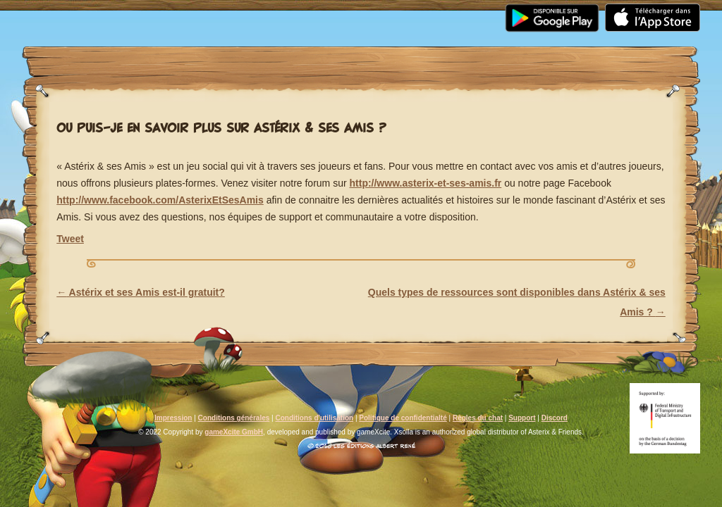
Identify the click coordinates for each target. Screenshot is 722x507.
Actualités (148, 8)
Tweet (70, 238)
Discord (555, 418)
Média (226, 8)
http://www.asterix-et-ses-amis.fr (426, 183)
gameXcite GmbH (233, 432)
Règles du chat (478, 418)
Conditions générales (234, 418)
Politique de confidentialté (402, 418)
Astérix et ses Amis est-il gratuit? (140, 292)
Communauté (312, 8)
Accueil (64, 8)
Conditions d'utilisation (314, 418)
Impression (173, 418)
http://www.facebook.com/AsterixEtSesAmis (160, 200)
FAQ (390, 8)
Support (456, 8)
